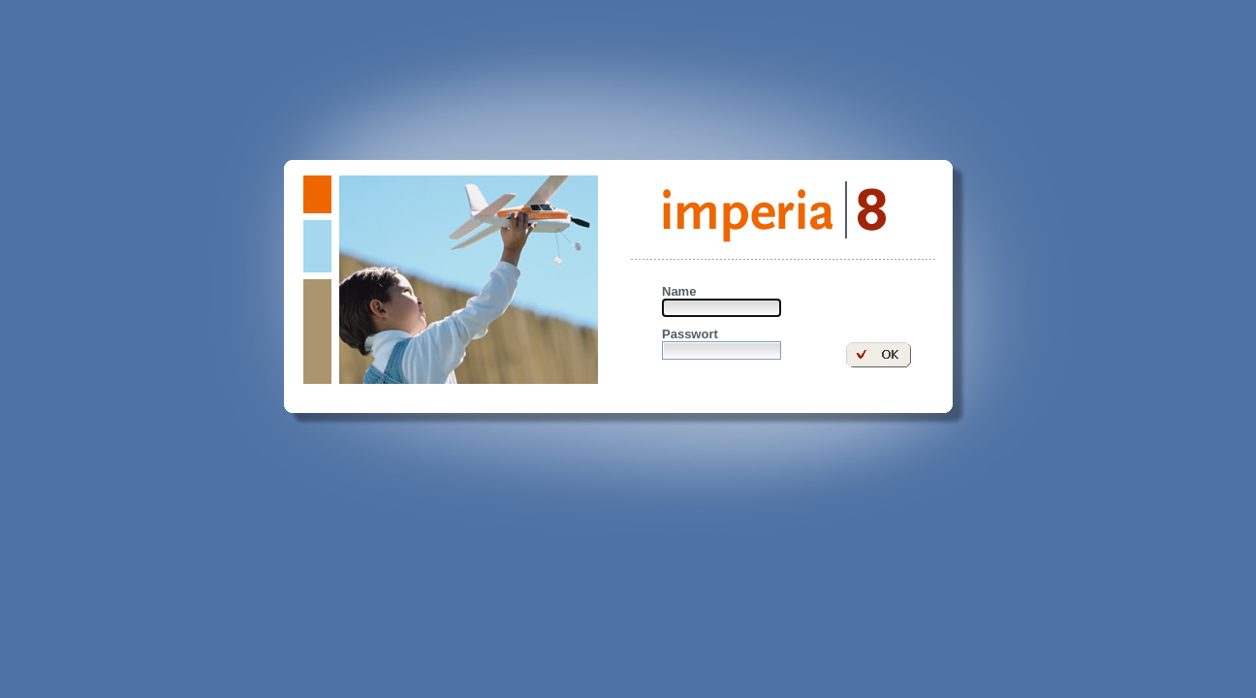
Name (679, 291)
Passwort (690, 334)
